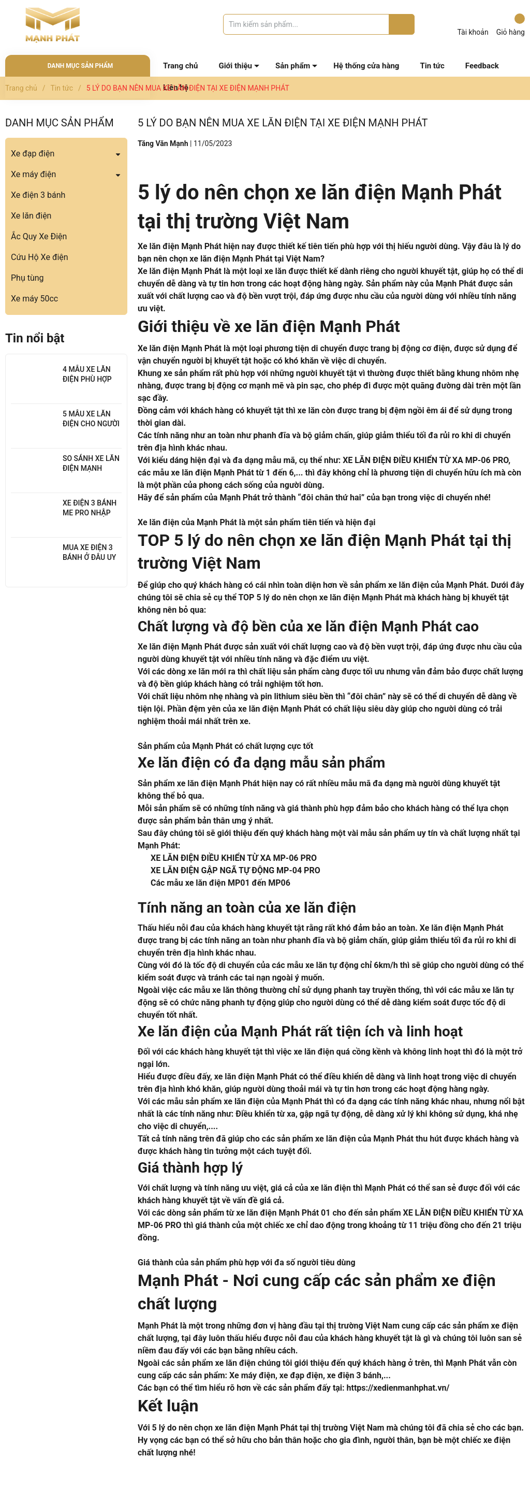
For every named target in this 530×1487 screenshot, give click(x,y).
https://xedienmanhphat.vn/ (398, 1388)
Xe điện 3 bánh (38, 195)
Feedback (482, 65)
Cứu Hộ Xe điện (39, 257)
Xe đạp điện (32, 153)
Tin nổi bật (34, 338)
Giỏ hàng (510, 24)
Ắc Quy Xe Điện (39, 236)
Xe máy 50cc (34, 299)
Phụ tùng (27, 278)
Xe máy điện (33, 174)
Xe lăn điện (31, 216)
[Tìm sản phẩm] (319, 24)
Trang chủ (180, 65)
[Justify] (402, 24)
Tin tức (432, 65)
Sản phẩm (292, 65)
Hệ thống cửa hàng (366, 65)
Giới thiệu (235, 65)
